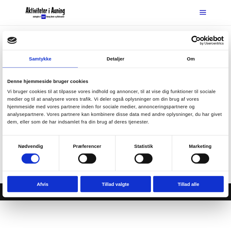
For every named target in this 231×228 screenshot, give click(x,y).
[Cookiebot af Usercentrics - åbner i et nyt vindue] (196, 40)
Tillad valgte (115, 184)
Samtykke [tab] (40, 58)
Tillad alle (188, 184)
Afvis (42, 184)
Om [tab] (191, 58)
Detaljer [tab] (115, 58)
